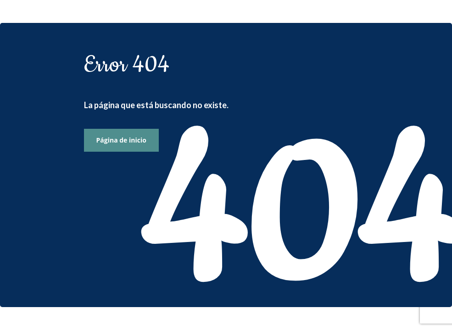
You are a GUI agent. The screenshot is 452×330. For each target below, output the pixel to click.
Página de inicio (121, 140)
